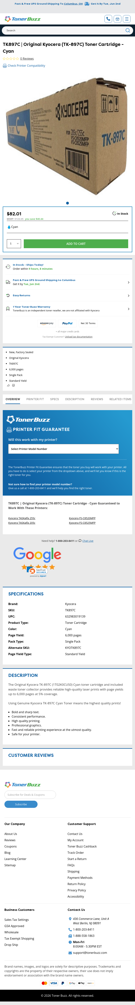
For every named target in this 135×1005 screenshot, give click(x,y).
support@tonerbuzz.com (90, 953)
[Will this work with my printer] (63, 449)
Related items (120, 399)
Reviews (97, 399)
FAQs (71, 865)
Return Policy (77, 884)
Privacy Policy (77, 890)
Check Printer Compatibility (24, 66)
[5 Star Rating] (37, 558)
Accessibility (76, 896)
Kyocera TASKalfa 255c (21, 518)
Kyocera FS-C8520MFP (82, 518)
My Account (76, 840)
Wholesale (11, 932)
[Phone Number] (108, 19)
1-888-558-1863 (83, 936)
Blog (7, 853)
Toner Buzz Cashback (82, 846)
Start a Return (77, 859)
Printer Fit (35, 399)
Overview (13, 399)
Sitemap (10, 865)
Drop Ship (11, 945)
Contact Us (75, 834)
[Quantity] (14, 243)
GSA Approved (14, 926)
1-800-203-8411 (83, 929)
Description (74, 399)
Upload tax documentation (79, 336)
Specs (54, 399)
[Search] (67, 30)
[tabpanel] (67, 136)
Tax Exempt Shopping (19, 938)
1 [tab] (67, 203)
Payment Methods (80, 878)
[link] (37, 571)
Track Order (76, 853)
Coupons (10, 846)
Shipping (74, 871)
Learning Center (15, 859)
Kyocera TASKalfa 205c (21, 523)
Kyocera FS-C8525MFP (82, 523)
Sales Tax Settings (16, 920)
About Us (10, 834)
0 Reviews (27, 59)
